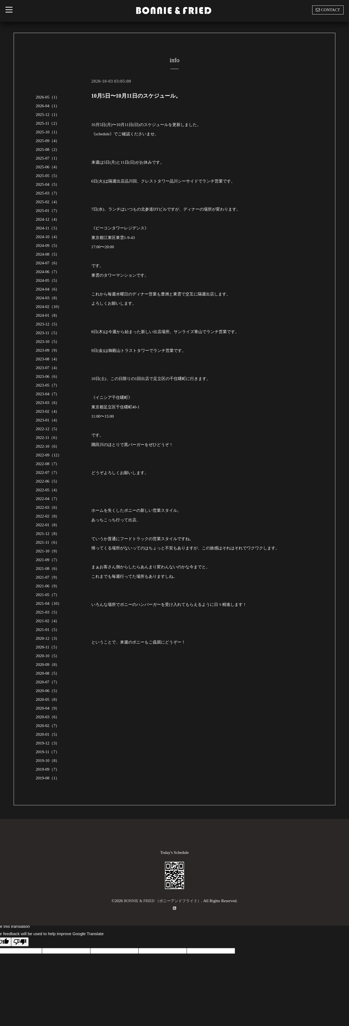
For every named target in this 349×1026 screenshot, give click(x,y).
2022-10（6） (48, 446)
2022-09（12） (49, 455)
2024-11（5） (47, 228)
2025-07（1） (48, 158)
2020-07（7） (48, 682)
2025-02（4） (48, 202)
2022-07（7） (48, 472)
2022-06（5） (48, 481)
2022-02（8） (48, 516)
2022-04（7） (48, 498)
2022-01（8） (48, 525)
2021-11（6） (47, 542)
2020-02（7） (48, 725)
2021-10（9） (48, 551)
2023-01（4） (48, 420)
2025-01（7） (48, 210)
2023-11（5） (47, 333)
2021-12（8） (48, 533)
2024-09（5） (48, 245)
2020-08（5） (48, 673)
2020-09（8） (48, 664)
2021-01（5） (48, 629)
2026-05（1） (48, 97)
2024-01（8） (48, 315)
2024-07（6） (48, 263)
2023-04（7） (48, 394)
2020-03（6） (48, 717)
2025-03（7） (48, 193)
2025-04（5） (48, 184)
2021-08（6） (48, 568)
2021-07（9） (48, 577)
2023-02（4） (48, 411)
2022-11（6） (47, 437)
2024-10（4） (48, 237)
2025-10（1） (48, 132)
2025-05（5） (48, 176)
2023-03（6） (48, 402)
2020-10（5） (48, 656)
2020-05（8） (48, 699)
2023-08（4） (48, 359)
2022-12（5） (48, 429)
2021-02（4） (48, 621)
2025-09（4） (48, 141)
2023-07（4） (48, 368)
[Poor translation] (20, 941)
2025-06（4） (48, 167)
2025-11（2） (47, 123)
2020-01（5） (48, 734)
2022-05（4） (48, 490)
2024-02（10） (49, 306)
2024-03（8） (48, 298)
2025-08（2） (48, 149)
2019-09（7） (48, 769)
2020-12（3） (48, 638)
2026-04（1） (48, 106)
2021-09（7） (48, 560)
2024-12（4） (48, 219)
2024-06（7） (48, 272)
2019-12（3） (48, 743)
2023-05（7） (48, 385)
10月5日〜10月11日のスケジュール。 (136, 96)
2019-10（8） (48, 760)
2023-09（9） (48, 350)
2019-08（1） (48, 778)
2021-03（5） (48, 612)
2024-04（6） (48, 289)
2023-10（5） (48, 341)
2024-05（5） (48, 280)
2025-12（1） (48, 114)
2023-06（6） (48, 376)
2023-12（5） (48, 324)
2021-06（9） (48, 586)
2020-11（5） (47, 647)
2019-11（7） (47, 752)
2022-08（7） (48, 464)
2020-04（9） (48, 708)
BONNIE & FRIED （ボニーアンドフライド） (162, 901)
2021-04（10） (49, 603)
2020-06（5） (48, 691)
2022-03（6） (48, 507)
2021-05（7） (48, 595)
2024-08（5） (48, 254)
